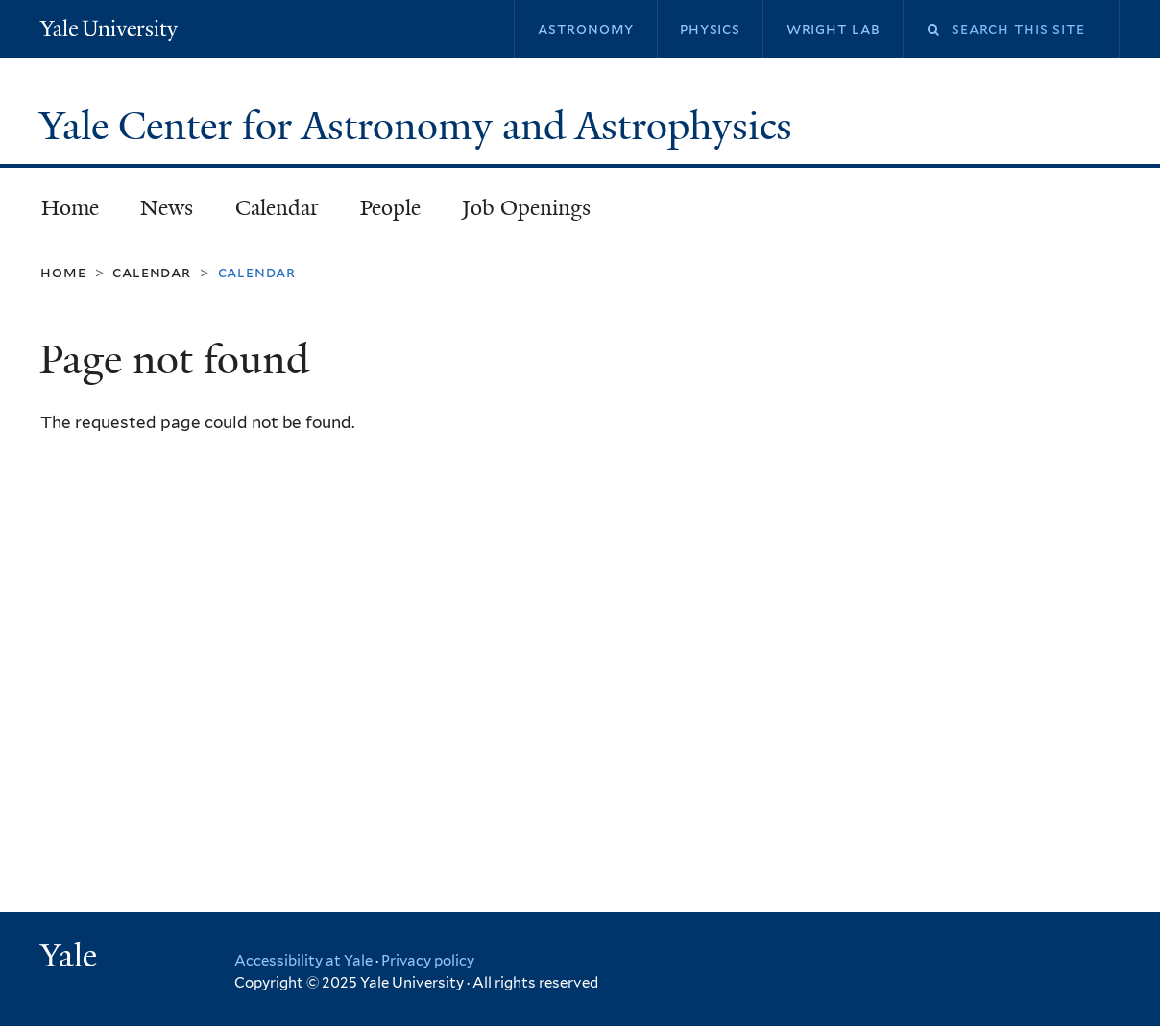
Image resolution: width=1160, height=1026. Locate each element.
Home (70, 208)
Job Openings (526, 208)
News (166, 208)
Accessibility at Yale (303, 960)
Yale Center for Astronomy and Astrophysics (420, 126)
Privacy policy (427, 960)
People (390, 208)
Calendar (277, 208)
